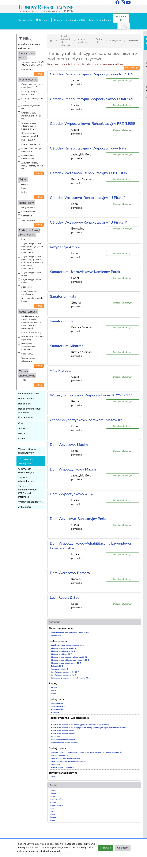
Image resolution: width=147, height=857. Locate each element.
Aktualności (24, 507)
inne (23, 239)
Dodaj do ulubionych (122, 80)
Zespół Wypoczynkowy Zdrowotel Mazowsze (86, 420)
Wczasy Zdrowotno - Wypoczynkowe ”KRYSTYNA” (91, 395)
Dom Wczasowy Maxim (69, 444)
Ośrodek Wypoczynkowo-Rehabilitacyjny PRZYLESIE (92, 123)
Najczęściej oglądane (100, 20)
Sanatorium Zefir (63, 321)
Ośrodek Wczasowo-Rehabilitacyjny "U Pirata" (87, 197)
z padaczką (26, 286)
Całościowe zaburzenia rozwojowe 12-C (32, 86)
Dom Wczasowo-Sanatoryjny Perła (78, 518)
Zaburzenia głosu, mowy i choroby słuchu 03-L (32, 165)
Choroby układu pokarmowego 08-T (30, 134)
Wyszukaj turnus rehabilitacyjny (27, 451)
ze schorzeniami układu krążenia (32, 300)
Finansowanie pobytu (29, 393)
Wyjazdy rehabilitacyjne (26, 479)
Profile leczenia (26, 398)
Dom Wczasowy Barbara (70, 572)
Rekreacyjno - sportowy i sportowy (32, 338)
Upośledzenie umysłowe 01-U (28, 157)
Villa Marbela (61, 370)
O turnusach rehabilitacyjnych (27, 470)
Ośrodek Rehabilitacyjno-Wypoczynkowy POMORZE (92, 99)
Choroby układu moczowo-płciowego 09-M (31, 115)
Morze (24, 188)
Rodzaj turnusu (26, 417)
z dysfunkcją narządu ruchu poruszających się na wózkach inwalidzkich (32, 248)
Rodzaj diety (24, 403)
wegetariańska (28, 220)
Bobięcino (54, 790)
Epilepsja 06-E (28, 140)
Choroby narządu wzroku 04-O (29, 93)
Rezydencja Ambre (65, 247)
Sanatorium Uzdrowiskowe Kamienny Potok (85, 271)
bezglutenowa (28, 207)
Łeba (52, 808)
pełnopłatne (27, 69)
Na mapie (42, 20)
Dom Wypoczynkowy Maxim (73, 469)
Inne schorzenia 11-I (30, 144)
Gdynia (53, 793)
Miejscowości (25, 20)
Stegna (53, 817)
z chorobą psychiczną (83, 41)
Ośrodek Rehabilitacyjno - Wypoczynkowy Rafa (88, 148)
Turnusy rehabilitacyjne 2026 (69, 20)
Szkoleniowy (27, 353)
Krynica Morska (56, 805)
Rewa (52, 811)
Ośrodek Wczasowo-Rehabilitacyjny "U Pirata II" (89, 222)
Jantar (52, 796)
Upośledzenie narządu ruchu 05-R (31, 150)
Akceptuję (105, 847)
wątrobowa (26, 215)
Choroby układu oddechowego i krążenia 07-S (28, 126)
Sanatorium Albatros (66, 345)
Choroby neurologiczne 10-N (32, 100)
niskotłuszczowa (29, 211)
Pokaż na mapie (131, 67)
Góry (20, 423)
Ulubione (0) (121, 18)
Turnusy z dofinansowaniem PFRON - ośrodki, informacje (27, 491)
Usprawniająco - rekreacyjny (29, 359)
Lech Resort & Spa (65, 597)
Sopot (52, 814)
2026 (23, 380)
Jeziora (24, 184)
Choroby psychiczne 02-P (30, 107)
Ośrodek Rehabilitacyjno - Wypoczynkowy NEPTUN (91, 74)
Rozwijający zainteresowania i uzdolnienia (29, 346)
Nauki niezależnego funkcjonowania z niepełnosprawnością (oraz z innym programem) (31, 322)
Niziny (24, 192)
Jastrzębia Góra (56, 799)
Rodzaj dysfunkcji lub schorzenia (29, 410)
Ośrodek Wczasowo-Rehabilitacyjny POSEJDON (88, 173)
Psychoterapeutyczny (31, 332)
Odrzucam (122, 847)
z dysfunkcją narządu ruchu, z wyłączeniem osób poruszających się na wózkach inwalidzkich (32, 262)
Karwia (53, 802)
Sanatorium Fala (63, 296)
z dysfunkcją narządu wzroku (31, 281)
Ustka (52, 820)
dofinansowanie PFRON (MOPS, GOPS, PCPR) (32, 63)
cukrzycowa (115, 40)
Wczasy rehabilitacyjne (30, 502)
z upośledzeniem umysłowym (29, 292)
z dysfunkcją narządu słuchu (31, 274)
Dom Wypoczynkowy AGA (71, 494)
